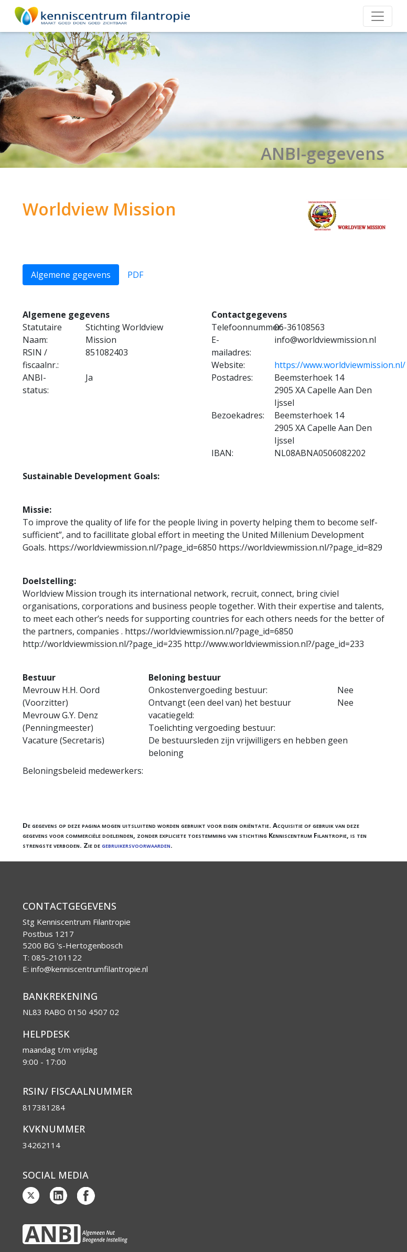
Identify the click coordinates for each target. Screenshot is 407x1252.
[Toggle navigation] (377, 16)
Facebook (86, 1196)
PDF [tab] (135, 274)
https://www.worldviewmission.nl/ (339, 365)
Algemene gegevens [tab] (71, 274)
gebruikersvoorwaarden (136, 845)
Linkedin (59, 1196)
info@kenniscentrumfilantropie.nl (89, 969)
